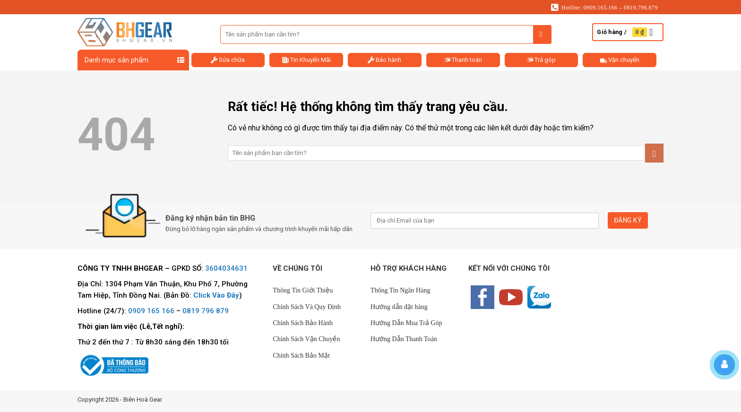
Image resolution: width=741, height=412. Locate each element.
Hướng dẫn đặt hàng (399, 306)
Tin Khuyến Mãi (306, 60)
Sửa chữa (228, 60)
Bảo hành (384, 60)
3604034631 (226, 268)
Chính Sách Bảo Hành (303, 322)
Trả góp (541, 60)
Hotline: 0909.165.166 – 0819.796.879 (604, 7)
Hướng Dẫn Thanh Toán (403, 339)
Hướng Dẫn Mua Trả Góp (406, 322)
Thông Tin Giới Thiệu (303, 290)
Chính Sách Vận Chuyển (306, 339)
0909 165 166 (151, 311)
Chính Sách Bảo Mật (301, 355)
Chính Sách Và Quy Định (307, 306)
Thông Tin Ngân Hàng (400, 290)
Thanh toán (463, 60)
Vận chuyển (619, 60)
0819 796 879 (205, 311)
